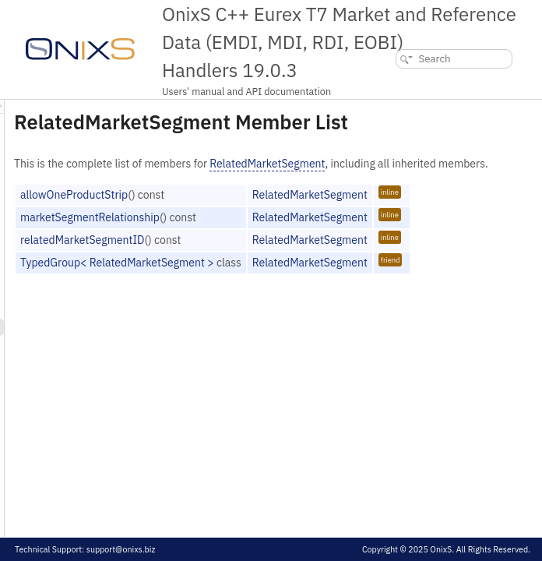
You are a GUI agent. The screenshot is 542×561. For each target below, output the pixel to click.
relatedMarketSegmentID (277, 278)
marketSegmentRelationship (284, 256)
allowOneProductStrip (268, 233)
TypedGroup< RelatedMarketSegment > (312, 301)
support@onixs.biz (121, 549)
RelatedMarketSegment (461, 185)
